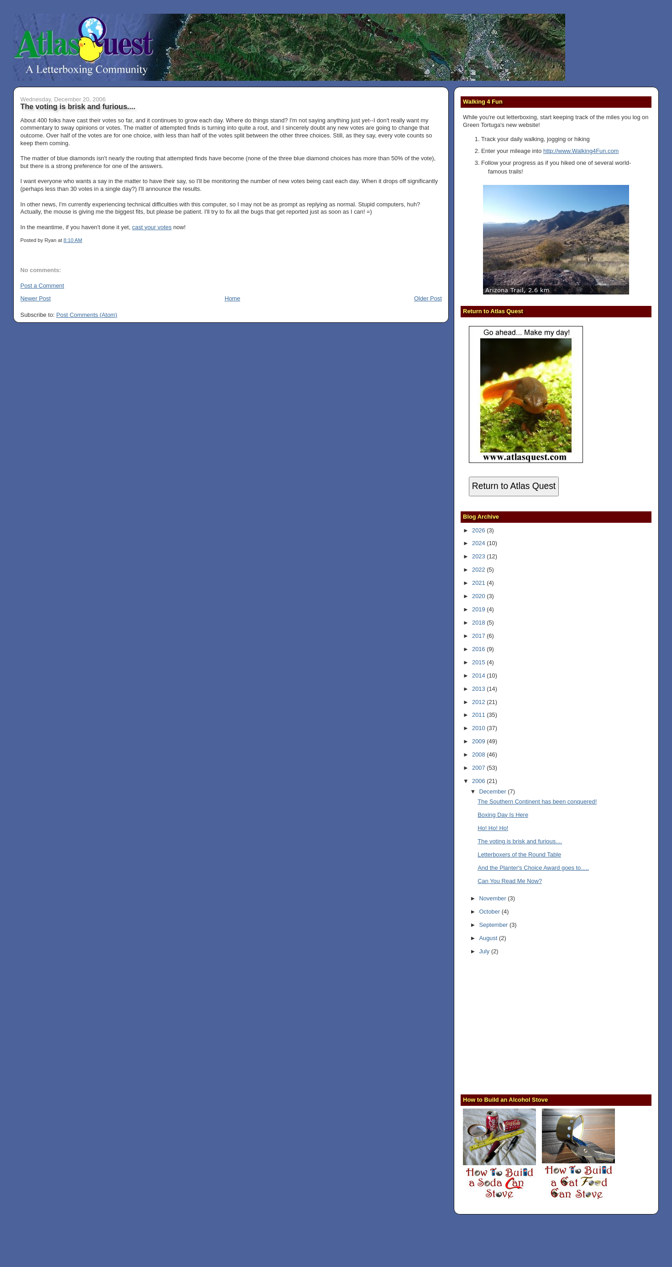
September (494, 924)
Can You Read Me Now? (510, 881)
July (485, 951)
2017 (479, 635)
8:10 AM (72, 240)
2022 (479, 569)
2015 (479, 662)
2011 (479, 714)
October (490, 911)
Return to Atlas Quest (514, 486)
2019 (479, 609)
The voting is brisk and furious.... (78, 106)
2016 (479, 649)
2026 (479, 530)
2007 (479, 767)
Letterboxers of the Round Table (519, 854)
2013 (479, 688)
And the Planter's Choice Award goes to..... (533, 867)
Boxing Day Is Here (503, 814)
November (493, 898)
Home (232, 298)
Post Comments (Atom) (86, 314)
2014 (479, 675)
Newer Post (36, 298)
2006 (479, 781)
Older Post (428, 298)
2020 (479, 596)
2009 (479, 741)
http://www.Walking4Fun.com (581, 150)
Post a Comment (42, 285)
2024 (479, 543)
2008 (479, 754)
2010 (479, 728)
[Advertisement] (520, 1026)
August (489, 938)
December (493, 791)
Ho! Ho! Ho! (493, 828)
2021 (479, 582)
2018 (479, 622)
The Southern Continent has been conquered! (537, 801)
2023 (479, 556)
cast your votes (151, 227)
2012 (479, 702)
